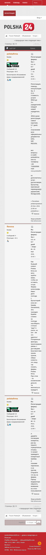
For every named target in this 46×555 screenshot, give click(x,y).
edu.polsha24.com (27, 540)
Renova (10, 227)
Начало (7, 2)
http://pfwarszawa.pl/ (37, 221)
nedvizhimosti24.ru (12, 535)
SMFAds (7, 547)
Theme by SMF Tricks (34, 549)
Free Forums (16, 547)
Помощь (16, 2)
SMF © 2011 (16, 542)
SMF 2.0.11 (8, 542)
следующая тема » (34, 40)
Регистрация (9, 13)
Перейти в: (22, 522)
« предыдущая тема (21, 40)
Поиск (25, 2)
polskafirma (12, 54)
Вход (32, 7)
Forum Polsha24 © (35, 546)
